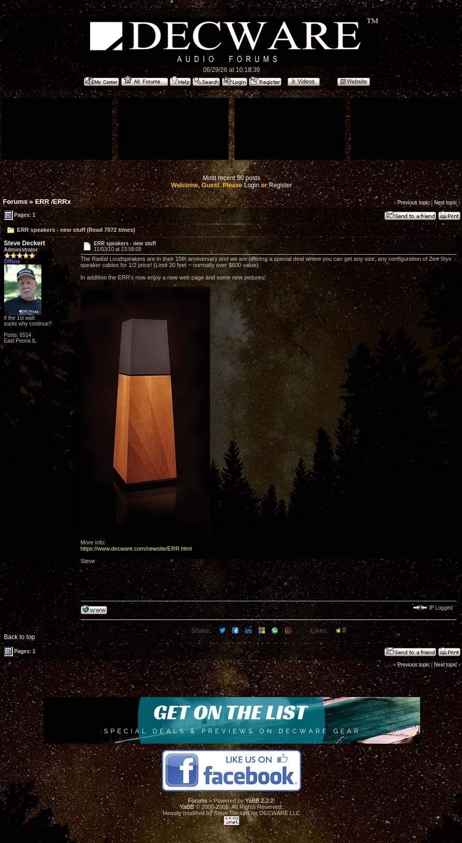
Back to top (19, 637)
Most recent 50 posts (231, 178)
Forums (15, 201)
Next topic (445, 202)
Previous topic (413, 202)
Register (280, 185)
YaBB (187, 807)
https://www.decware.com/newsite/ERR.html (136, 548)
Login (251, 185)
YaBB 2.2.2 (259, 800)
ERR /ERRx (53, 201)
